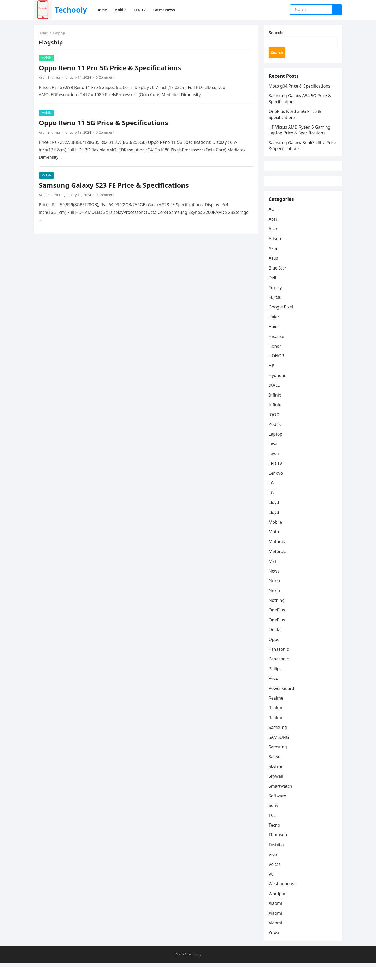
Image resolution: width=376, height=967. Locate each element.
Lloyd (274, 506)
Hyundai (277, 379)
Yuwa (274, 936)
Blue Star (278, 272)
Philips (275, 673)
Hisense (276, 340)
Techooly (71, 10)
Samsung (278, 731)
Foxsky (275, 291)
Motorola (278, 545)
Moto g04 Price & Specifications (300, 87)
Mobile (47, 58)
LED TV (276, 467)
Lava (273, 448)
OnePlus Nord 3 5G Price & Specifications (295, 115)
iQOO (274, 418)
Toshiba (276, 848)
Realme (276, 702)
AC (271, 213)
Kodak (275, 428)
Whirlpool (278, 897)
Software (277, 800)
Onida (275, 633)
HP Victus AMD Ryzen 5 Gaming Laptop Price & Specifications (300, 131)
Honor (275, 350)
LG (271, 487)
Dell (273, 281)
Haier (274, 321)
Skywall (276, 780)
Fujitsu (275, 301)
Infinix (275, 399)
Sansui (275, 760)
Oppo (274, 643)
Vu (271, 878)
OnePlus (277, 614)
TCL (272, 819)
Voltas (275, 868)
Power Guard (282, 692)
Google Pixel (281, 311)
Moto (274, 536)
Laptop (276, 438)
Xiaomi (275, 907)
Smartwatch (280, 790)
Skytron (276, 770)
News (274, 575)
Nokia (274, 584)
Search (276, 33)
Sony (274, 809)
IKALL (274, 389)
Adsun (275, 242)
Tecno (274, 829)
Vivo (273, 858)
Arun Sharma (49, 77)
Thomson (278, 839)
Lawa (274, 457)
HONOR (276, 360)
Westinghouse (283, 887)
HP (272, 370)
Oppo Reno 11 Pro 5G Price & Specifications (110, 68)
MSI (273, 565)
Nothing (277, 604)
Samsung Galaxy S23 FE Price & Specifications (114, 185)
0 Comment (105, 77)
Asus (273, 262)
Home (43, 33)
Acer (273, 223)
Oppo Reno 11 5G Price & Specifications (103, 123)
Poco (274, 682)
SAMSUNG (279, 741)
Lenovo (276, 477)
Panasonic (279, 653)
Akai (273, 252)
